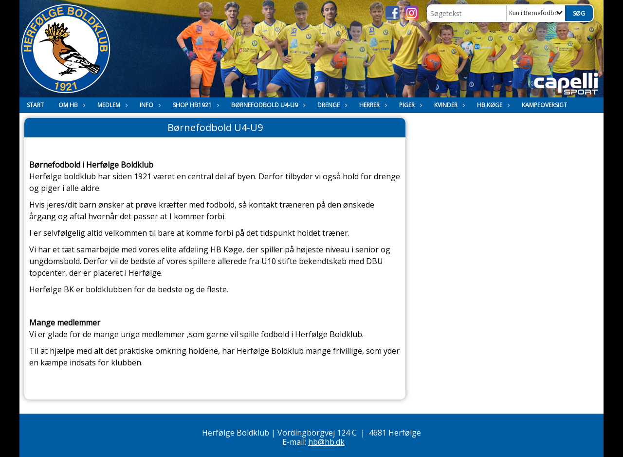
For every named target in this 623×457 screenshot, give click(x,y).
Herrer (372, 105)
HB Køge (492, 105)
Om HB (70, 105)
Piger (409, 105)
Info (149, 105)
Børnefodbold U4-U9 (267, 105)
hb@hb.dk (326, 442)
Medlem (111, 105)
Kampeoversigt (544, 105)
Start (35, 105)
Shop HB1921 (195, 105)
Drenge (331, 105)
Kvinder (448, 105)
